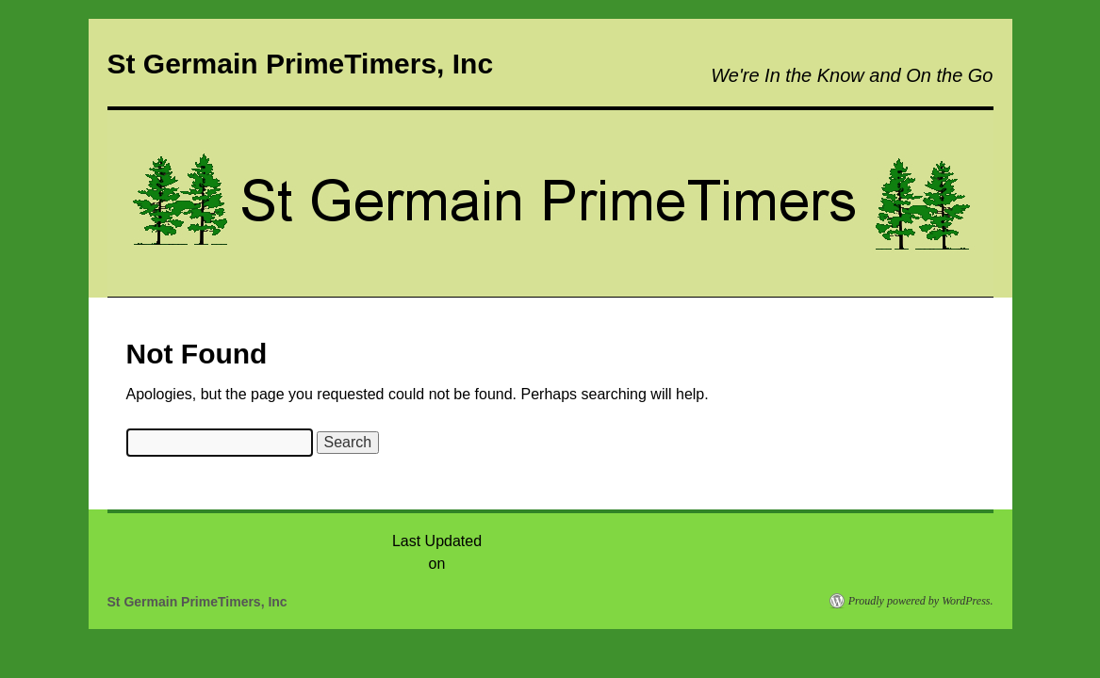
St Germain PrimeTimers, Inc (300, 63)
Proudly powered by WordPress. (920, 600)
